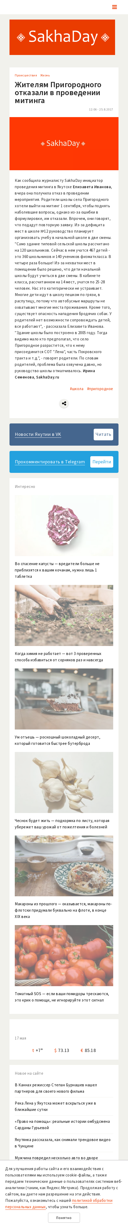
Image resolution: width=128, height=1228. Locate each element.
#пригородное (100, 388)
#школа (76, 388)
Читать (103, 434)
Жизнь (45, 75)
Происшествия (26, 75)
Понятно (64, 1218)
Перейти (101, 462)
